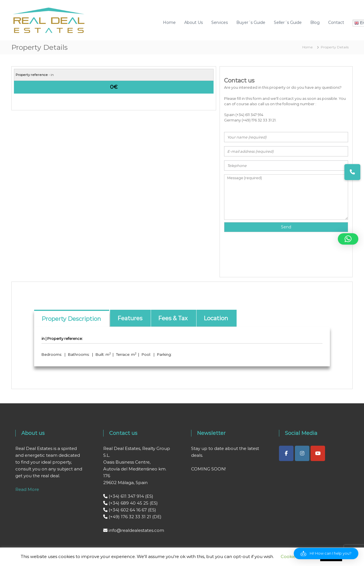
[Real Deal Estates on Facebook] (286, 453)
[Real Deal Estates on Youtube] (318, 453)
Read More (27, 489)
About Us (193, 22)
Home (169, 22)
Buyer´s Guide (250, 22)
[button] (326, 553)
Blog (315, 22)
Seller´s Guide (288, 22)
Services (219, 22)
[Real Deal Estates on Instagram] (302, 453)
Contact (336, 22)
